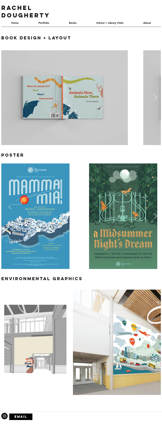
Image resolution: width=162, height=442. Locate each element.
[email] (20, 417)
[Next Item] (155, 97)
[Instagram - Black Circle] (4, 416)
